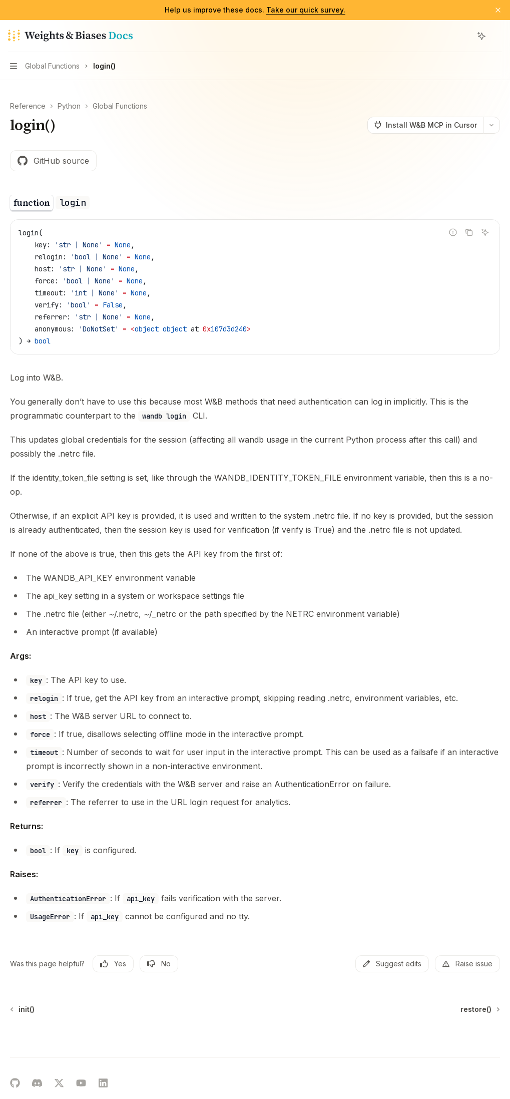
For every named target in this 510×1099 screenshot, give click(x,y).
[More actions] (497, 36)
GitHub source (53, 161)
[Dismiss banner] (498, 10)
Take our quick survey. (305, 10)
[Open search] (463, 36)
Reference (28, 106)
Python (69, 106)
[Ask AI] (484, 232)
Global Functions (120, 106)
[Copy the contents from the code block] (468, 232)
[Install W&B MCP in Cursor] (425, 125)
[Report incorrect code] (452, 232)
